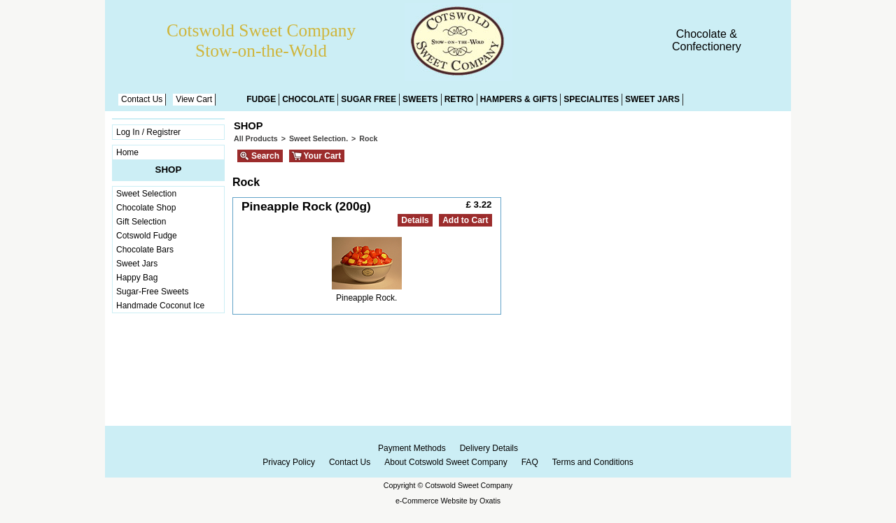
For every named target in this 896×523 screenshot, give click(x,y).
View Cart (194, 99)
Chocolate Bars (145, 250)
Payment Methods (412, 448)
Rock (368, 138)
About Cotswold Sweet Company (445, 462)
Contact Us (141, 99)
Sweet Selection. (318, 138)
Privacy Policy (288, 462)
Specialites (591, 99)
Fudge (261, 99)
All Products (256, 138)
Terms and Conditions (593, 462)
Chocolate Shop (146, 208)
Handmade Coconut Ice (160, 305)
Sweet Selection (146, 194)
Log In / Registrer (148, 132)
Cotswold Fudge (146, 236)
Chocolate (308, 99)
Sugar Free (368, 99)
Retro (459, 99)
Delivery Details (489, 448)
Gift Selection (141, 222)
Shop (168, 169)
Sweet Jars (652, 99)
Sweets (420, 99)
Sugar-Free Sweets (152, 291)
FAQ (530, 462)
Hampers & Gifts (519, 99)
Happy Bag (137, 277)
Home (127, 152)
